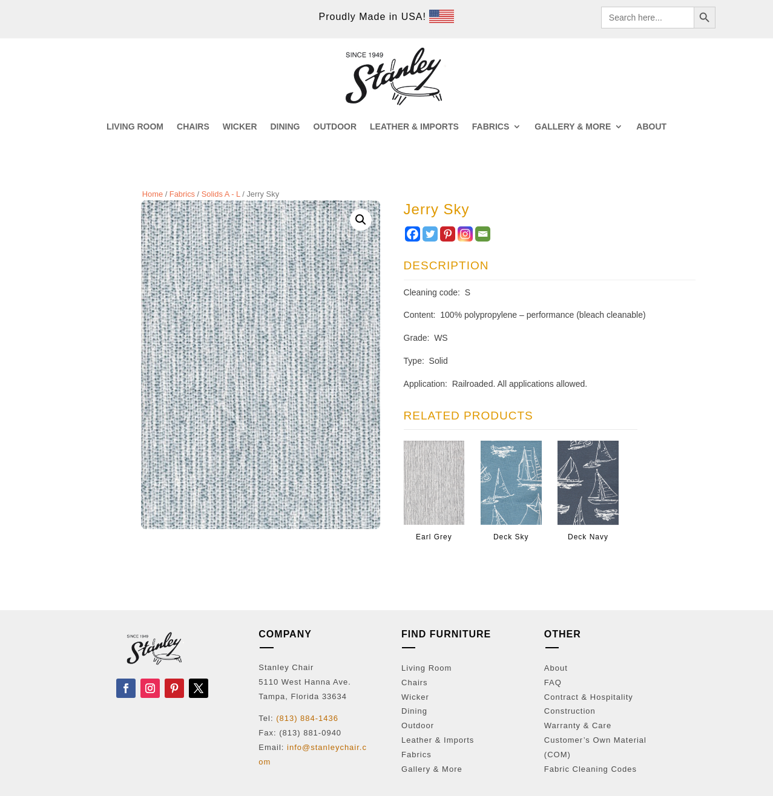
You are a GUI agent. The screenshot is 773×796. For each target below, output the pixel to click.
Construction (570, 710)
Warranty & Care (577, 725)
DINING (285, 126)
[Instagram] (465, 234)
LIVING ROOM (135, 126)
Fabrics (182, 194)
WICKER (240, 126)
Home (152, 194)
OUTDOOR (335, 126)
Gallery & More (431, 769)
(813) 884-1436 (307, 718)
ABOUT (651, 126)
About (556, 668)
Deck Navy (588, 537)
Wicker (415, 697)
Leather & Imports (437, 740)
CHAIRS (193, 126)
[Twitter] (430, 234)
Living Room (426, 668)
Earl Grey (434, 537)
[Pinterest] (447, 234)
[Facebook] (412, 234)
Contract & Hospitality (588, 697)
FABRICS (490, 126)
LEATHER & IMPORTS (414, 126)
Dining (414, 710)
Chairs (414, 682)
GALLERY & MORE (573, 126)
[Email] (482, 234)
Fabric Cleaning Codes (590, 769)
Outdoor (417, 725)
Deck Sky (511, 537)
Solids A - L (221, 194)
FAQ (553, 682)
